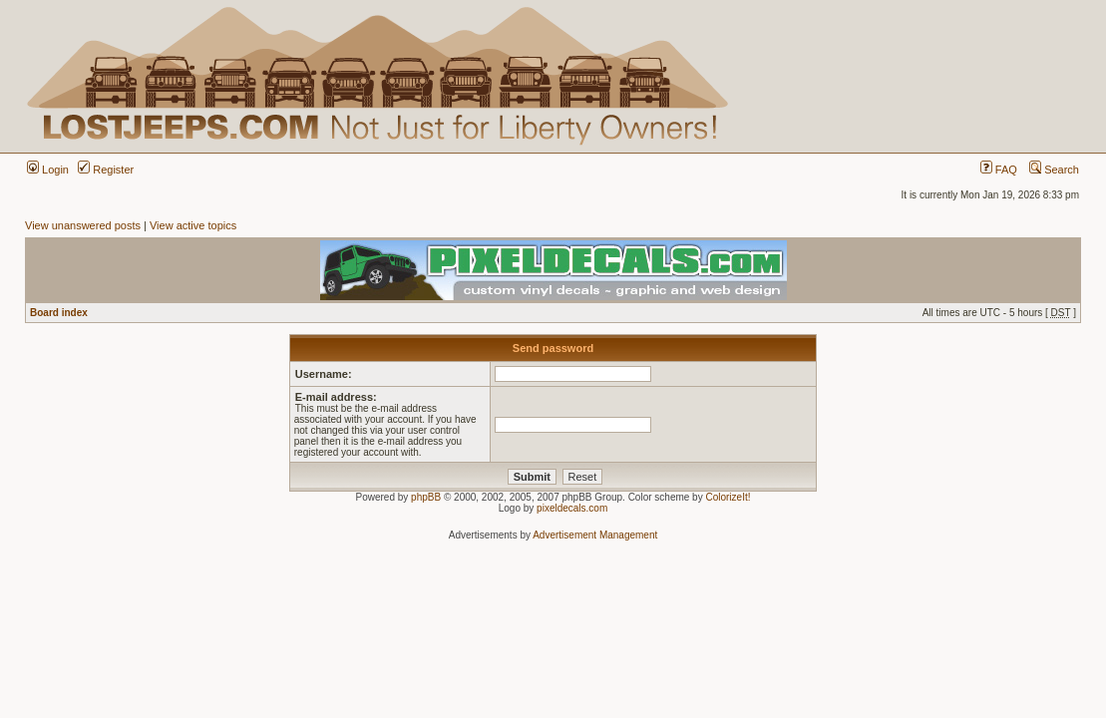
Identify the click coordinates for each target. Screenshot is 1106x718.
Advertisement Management (595, 535)
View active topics (193, 225)
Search (1054, 170)
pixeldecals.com (572, 508)
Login (48, 170)
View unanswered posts (83, 225)
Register (106, 170)
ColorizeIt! (727, 497)
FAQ (998, 170)
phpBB (426, 497)
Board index (59, 312)
